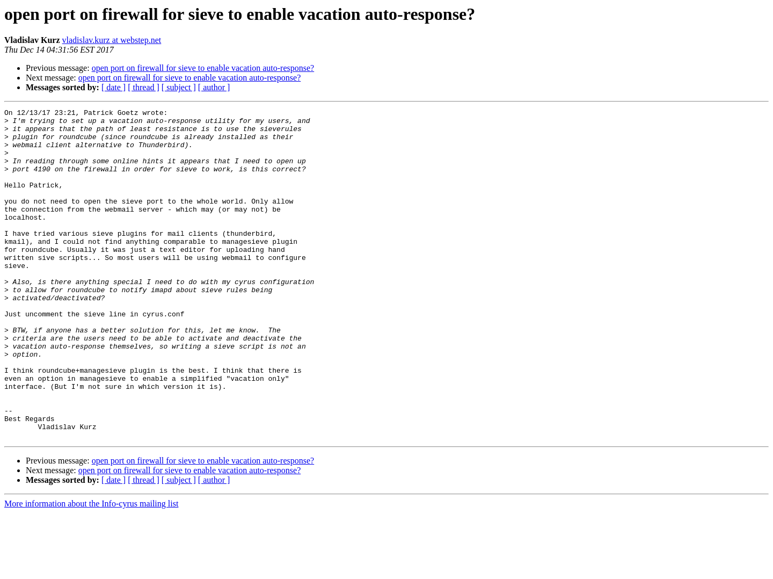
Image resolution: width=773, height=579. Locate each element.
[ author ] (214, 87)
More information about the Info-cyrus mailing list (91, 569)
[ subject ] (179, 87)
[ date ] (113, 87)
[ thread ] (143, 87)
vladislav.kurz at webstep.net (112, 40)
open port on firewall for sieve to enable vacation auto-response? (203, 68)
